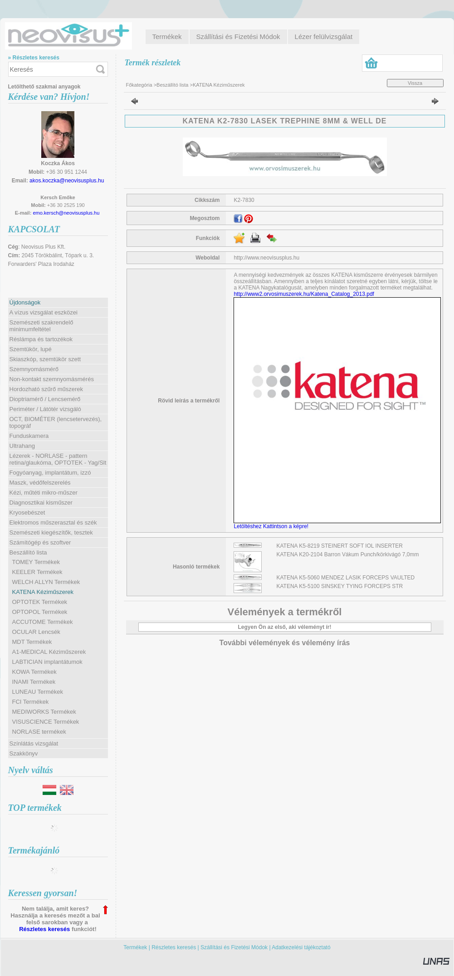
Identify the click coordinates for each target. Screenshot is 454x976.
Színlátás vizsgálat (34, 743)
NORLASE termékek (39, 731)
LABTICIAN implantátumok (47, 661)
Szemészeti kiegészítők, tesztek (51, 532)
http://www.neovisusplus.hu (266, 258)
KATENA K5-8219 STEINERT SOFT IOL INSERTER (340, 546)
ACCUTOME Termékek (42, 621)
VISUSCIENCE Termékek (45, 721)
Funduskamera (29, 435)
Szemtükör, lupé (31, 349)
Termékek (135, 947)
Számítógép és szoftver (40, 542)
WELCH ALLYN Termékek (46, 582)
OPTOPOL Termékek (40, 611)
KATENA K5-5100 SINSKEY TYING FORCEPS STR (340, 586)
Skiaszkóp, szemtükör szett (45, 359)
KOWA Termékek (34, 671)
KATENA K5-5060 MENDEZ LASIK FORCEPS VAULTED (346, 577)
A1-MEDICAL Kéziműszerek (49, 651)
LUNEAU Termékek (37, 691)
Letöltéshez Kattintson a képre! (272, 526)
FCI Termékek (30, 701)
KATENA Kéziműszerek (43, 592)
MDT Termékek (32, 641)
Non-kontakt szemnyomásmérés (52, 379)
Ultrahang (22, 445)
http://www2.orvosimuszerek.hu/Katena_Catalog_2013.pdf (304, 294)
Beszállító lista (172, 85)
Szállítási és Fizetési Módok (234, 947)
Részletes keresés (44, 929)
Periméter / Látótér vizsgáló (45, 409)
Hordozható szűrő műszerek (46, 389)
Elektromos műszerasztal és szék (53, 522)
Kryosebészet (27, 512)
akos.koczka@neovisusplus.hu (66, 180)
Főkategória (139, 85)
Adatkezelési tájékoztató (301, 947)
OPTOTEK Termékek (40, 601)
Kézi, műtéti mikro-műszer (44, 492)
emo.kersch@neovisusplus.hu (66, 213)
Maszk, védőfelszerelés (40, 482)
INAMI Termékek (34, 681)
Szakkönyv (24, 753)
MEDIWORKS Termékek (44, 711)
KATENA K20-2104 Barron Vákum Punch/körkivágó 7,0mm (348, 554)
